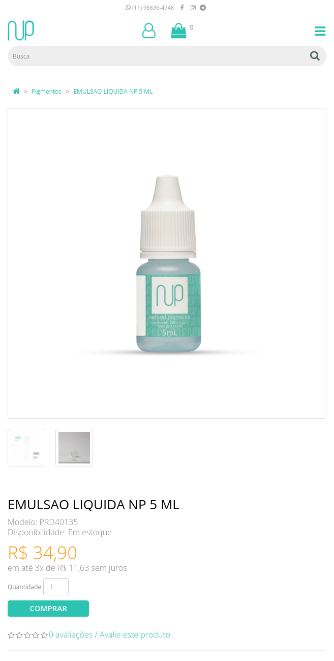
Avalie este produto (135, 634)
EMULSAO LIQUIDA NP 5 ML (113, 91)
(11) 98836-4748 (150, 7)
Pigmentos (47, 91)
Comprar (48, 608)
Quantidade (24, 587)
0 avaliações (71, 634)
